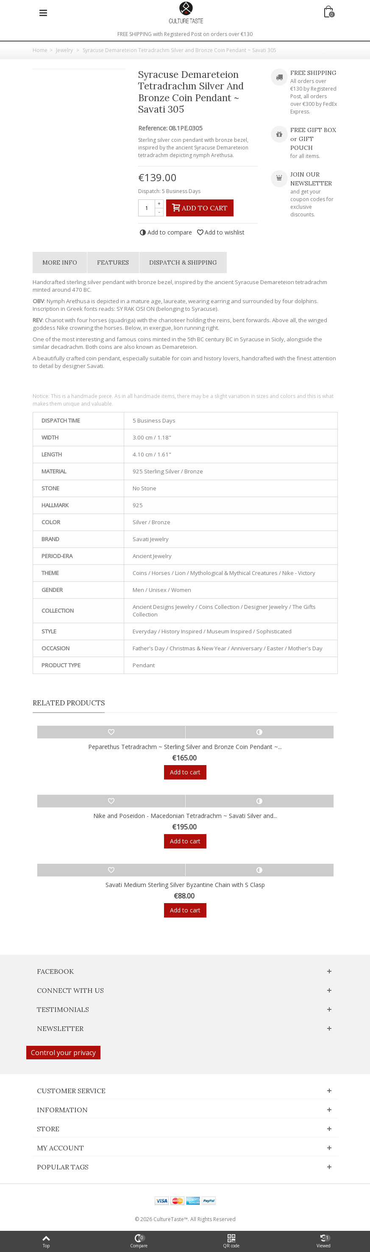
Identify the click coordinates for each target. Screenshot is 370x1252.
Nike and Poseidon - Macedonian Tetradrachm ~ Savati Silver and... (185, 816)
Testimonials (63, 1009)
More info (59, 262)
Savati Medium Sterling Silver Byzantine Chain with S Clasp (185, 885)
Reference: (152, 128)
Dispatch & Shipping (183, 262)
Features (113, 262)
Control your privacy (63, 1052)
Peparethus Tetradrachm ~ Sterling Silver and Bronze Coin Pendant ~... (185, 747)
